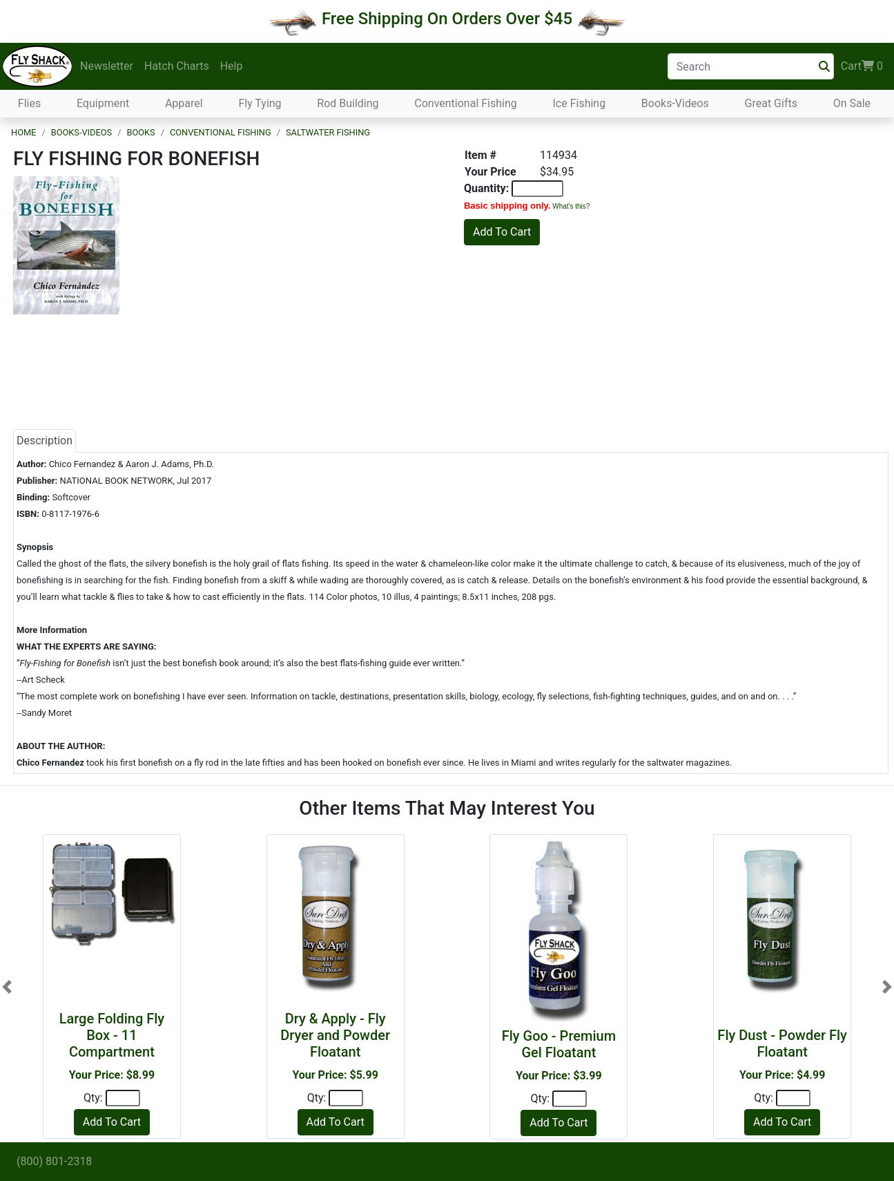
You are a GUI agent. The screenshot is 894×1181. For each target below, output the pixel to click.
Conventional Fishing (465, 103)
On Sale (852, 103)
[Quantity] (123, 1098)
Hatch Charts (176, 66)
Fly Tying (259, 103)
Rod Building (347, 103)
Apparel (184, 103)
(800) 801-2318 (54, 1161)
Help (231, 66)
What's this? (571, 206)
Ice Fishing (578, 103)
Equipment (103, 103)
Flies (29, 103)
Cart (862, 66)
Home (23, 132)
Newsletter (106, 66)
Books (140, 132)
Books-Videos (675, 103)
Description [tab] (44, 440)
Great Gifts (771, 103)
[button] (7, 986)
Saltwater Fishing (328, 132)
